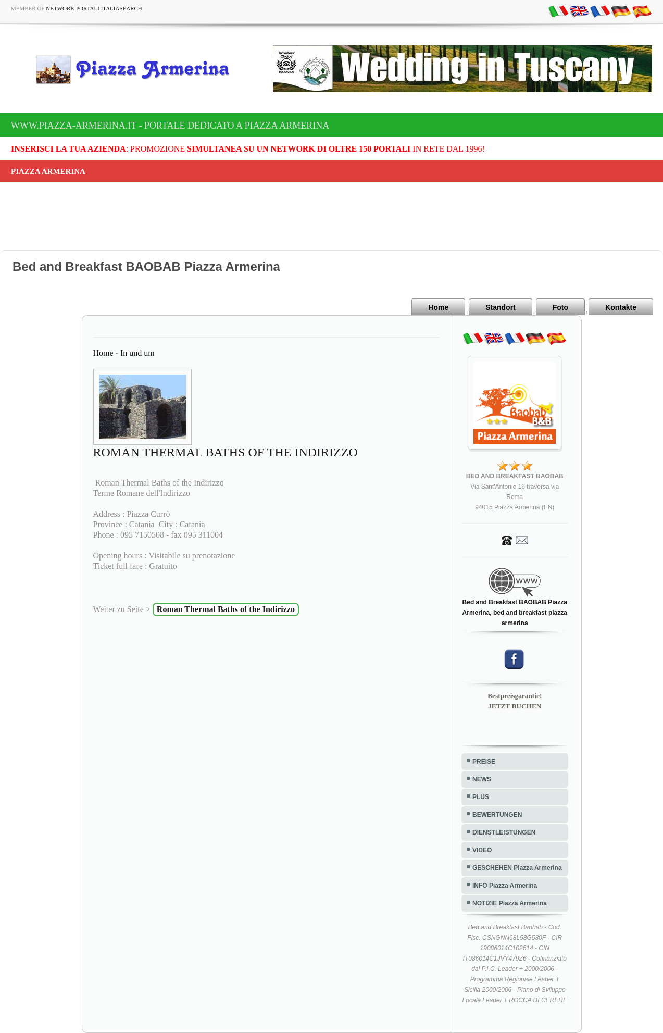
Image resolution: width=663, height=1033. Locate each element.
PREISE (483, 761)
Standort (500, 307)
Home (438, 307)
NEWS (481, 779)
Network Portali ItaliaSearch (94, 8)
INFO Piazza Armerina (504, 885)
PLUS (480, 797)
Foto (560, 307)
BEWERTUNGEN (497, 814)
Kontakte (620, 307)
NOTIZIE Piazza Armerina (509, 903)
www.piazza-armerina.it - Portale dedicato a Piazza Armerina (170, 125)
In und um (137, 353)
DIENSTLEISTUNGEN (503, 832)
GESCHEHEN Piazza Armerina (517, 868)
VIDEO (482, 850)
